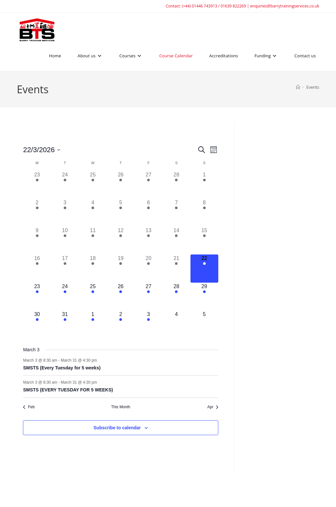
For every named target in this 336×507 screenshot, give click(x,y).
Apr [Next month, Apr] (212, 407)
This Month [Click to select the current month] (120, 407)
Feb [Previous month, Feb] (29, 407)
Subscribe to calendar (117, 427)
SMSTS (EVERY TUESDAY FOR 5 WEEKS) (68, 389)
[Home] (298, 87)
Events (312, 87)
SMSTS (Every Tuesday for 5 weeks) (61, 367)
